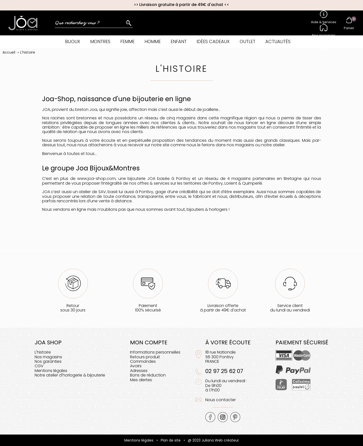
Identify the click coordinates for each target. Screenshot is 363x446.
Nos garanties (48, 361)
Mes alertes (141, 380)
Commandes (143, 361)
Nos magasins (48, 357)
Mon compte (148, 342)
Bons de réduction (148, 375)
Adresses (138, 370)
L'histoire (43, 352)
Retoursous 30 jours (72, 308)
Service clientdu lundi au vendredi (290, 308)
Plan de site (171, 440)
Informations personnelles (155, 352)
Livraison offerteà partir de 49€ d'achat (223, 308)
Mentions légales (51, 370)
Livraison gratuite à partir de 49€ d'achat (181, 4)
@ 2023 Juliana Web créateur (213, 440)
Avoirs (136, 366)
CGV (39, 366)
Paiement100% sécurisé (148, 308)
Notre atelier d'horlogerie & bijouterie (70, 375)
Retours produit (145, 357)
